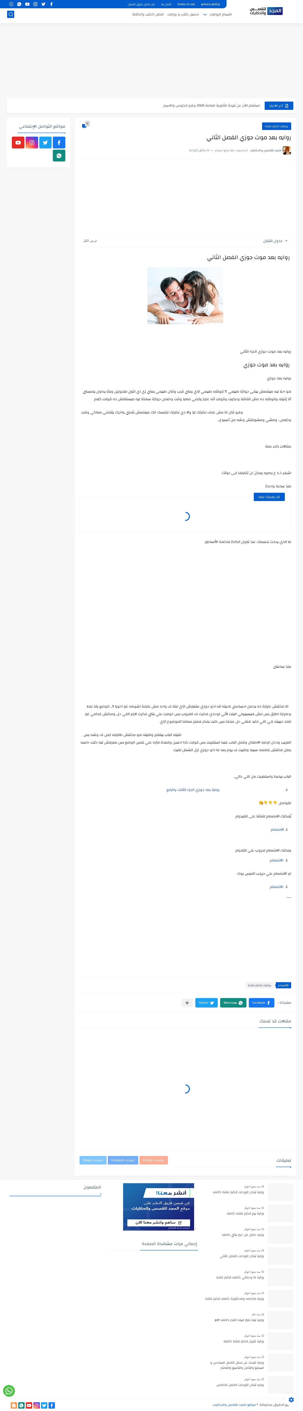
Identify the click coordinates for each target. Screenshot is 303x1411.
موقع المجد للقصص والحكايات (234, 1405)
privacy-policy (210, 4)
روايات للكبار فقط (276, 126)
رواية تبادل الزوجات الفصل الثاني (242, 1256)
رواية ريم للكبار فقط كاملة (245, 1214)
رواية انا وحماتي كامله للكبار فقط (240, 1278)
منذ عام (256, 1314)
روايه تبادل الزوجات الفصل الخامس (240, 1385)
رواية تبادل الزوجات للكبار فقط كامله (238, 1192)
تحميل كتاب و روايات (183, 16)
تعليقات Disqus (93, 1160)
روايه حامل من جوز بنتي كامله (243, 1235)
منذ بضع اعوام (252, 1186)
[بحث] (10, 15)
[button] (261, 1003)
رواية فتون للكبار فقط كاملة (243, 1341)
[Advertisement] (151, 61)
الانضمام (277, 829)
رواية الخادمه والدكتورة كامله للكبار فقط (234, 1299)
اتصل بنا (166, 4)
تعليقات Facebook (123, 1160)
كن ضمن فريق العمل (141, 4)
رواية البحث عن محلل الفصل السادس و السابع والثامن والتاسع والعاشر (237, 1365)
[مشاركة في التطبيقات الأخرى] (187, 1003)
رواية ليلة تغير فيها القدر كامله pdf (239, 1320)
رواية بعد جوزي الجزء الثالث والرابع (193, 789)
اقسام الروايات (220, 16)
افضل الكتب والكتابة (148, 16)
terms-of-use (186, 4)
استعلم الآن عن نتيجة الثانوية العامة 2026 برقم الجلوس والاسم (212, 105)
